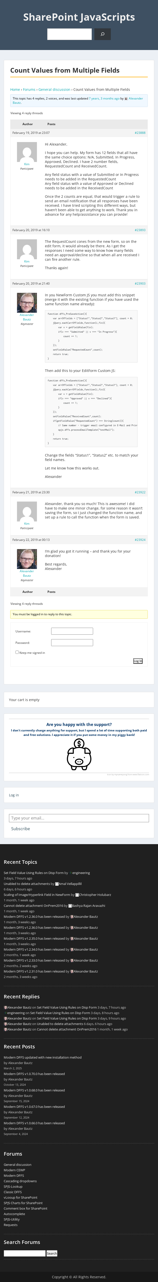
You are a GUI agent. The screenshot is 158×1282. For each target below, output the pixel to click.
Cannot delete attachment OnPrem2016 (33, 905)
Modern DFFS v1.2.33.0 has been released (34, 960)
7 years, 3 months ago (104, 98)
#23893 (140, 230)
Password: (22, 643)
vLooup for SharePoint (20, 1197)
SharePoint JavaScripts (79, 17)
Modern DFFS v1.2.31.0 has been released (34, 971)
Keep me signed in (32, 653)
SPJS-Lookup (13, 1186)
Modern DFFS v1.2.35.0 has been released (34, 938)
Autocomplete (14, 1214)
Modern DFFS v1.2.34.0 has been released (34, 949)
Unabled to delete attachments (27, 883)
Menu (9, 8)
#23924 (140, 540)
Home (15, 89)
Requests (10, 1225)
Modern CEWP (14, 1170)
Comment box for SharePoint (25, 1208)
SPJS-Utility (12, 1219)
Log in (14, 795)
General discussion (54, 89)
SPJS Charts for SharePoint (23, 1203)
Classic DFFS (13, 1192)
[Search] (102, 34)
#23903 (140, 283)
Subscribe (20, 828)
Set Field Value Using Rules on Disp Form (34, 873)
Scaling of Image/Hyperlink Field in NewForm (37, 894)
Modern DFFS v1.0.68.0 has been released (34, 1090)
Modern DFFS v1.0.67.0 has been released (34, 1106)
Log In (138, 661)
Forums (29, 89)
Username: (23, 631)
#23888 (140, 133)
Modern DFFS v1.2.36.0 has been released (34, 916)
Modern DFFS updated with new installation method (43, 1057)
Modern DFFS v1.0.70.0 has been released (34, 1074)
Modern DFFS (14, 1175)
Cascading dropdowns (20, 1181)
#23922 (140, 492)
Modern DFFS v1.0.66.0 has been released (34, 1123)
